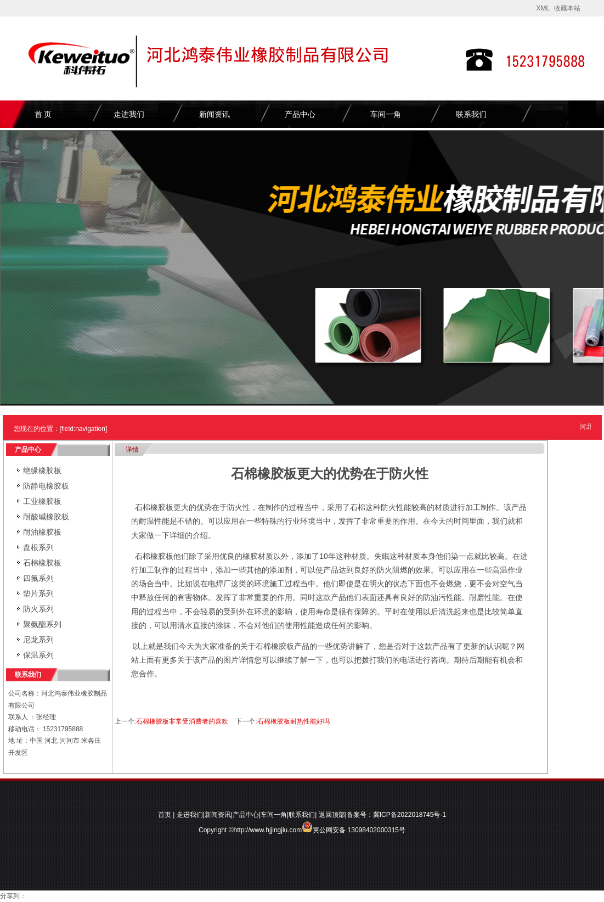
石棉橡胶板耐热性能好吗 (293, 721)
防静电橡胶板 (46, 485)
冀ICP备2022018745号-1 (409, 815)
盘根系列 (38, 547)
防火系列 (38, 608)
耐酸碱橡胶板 (46, 516)
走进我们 (129, 114)
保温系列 (38, 655)
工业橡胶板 (42, 501)
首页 (164, 815)
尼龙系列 (38, 639)
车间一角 (385, 114)
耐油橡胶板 (42, 532)
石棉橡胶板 (42, 562)
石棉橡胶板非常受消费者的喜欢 (182, 721)
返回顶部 (332, 815)
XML (543, 8)
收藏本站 (567, 8)
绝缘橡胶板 (42, 470)
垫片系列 (38, 593)
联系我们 (471, 114)
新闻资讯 (214, 114)
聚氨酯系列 (42, 624)
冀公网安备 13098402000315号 (353, 826)
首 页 (43, 114)
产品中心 (300, 114)
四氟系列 (38, 578)
